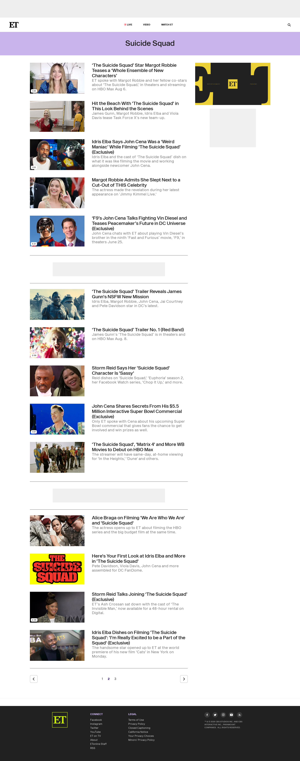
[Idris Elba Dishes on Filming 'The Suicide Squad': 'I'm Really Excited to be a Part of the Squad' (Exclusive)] (140, 644)
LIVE (129, 25)
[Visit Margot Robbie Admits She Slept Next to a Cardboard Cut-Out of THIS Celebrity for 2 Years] (57, 192)
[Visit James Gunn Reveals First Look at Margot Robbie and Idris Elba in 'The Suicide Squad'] (57, 569)
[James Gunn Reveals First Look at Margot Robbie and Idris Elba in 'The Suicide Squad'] (140, 563)
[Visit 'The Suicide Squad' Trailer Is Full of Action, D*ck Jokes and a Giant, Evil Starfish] (57, 304)
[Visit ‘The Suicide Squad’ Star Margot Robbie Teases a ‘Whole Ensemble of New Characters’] (57, 78)
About (94, 740)
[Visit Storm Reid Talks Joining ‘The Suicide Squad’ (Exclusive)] (57, 607)
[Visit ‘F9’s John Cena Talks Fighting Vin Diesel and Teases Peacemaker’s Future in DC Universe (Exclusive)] (57, 231)
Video (146, 25)
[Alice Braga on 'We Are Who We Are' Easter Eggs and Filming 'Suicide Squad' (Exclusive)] (140, 524)
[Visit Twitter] (215, 715)
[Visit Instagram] (223, 715)
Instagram (96, 724)
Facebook (96, 720)
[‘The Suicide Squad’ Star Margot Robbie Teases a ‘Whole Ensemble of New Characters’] (140, 77)
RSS (92, 748)
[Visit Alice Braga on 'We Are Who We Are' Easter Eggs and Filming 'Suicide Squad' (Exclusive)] (57, 530)
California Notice (138, 732)
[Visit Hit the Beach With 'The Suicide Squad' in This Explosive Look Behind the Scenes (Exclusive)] (57, 116)
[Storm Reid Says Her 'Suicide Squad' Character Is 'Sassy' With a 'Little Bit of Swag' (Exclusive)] (140, 375)
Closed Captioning (139, 728)
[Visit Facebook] (207, 715)
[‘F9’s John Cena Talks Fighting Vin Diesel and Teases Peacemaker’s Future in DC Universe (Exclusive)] (140, 230)
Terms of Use (136, 720)
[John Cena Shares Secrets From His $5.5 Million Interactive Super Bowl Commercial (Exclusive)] (140, 418)
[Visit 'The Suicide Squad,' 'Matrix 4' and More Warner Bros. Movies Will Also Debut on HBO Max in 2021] (57, 457)
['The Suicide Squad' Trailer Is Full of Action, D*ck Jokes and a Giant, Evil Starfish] (140, 298)
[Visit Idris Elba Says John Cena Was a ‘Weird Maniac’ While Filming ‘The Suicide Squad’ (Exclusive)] (57, 154)
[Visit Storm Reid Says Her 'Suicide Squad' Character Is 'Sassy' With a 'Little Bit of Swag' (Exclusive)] (57, 380)
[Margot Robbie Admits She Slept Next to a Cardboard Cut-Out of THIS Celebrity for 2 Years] (140, 187)
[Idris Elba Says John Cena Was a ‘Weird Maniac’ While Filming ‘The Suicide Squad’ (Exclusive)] (140, 153)
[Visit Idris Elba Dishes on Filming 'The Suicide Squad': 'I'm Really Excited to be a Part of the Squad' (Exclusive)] (57, 645)
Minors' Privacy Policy (141, 740)
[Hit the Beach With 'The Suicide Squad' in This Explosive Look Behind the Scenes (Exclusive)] (140, 110)
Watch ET (167, 25)
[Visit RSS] (239, 715)
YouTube (95, 732)
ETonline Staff (98, 744)
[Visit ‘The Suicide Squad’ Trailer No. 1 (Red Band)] (57, 342)
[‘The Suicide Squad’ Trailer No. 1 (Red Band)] (140, 334)
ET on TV (95, 736)
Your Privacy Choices (141, 736)
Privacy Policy (136, 724)
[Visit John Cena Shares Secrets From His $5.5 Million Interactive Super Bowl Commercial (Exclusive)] (57, 419)
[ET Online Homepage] (13, 25)
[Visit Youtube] (231, 715)
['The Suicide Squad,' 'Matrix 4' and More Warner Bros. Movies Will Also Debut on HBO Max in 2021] (140, 451)
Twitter (94, 728)
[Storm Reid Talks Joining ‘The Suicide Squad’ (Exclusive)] (140, 603)
